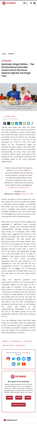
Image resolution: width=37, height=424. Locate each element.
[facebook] (4, 123)
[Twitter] (8, 123)
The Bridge (24, 352)
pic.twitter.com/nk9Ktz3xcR (18, 187)
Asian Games (20, 345)
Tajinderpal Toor (16, 341)
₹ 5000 (9, 397)
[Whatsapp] (12, 123)
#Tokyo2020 (18, 170)
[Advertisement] (18, 30)
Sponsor (19, 386)
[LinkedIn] (20, 123)
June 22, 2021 (27, 194)
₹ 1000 (27, 397)
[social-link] (32, 123)
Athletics (6, 60)
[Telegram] (16, 123)
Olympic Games (8, 345)
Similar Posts (12, 420)
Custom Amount (18, 404)
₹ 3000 (18, 397)
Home (4, 54)
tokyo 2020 (28, 341)
